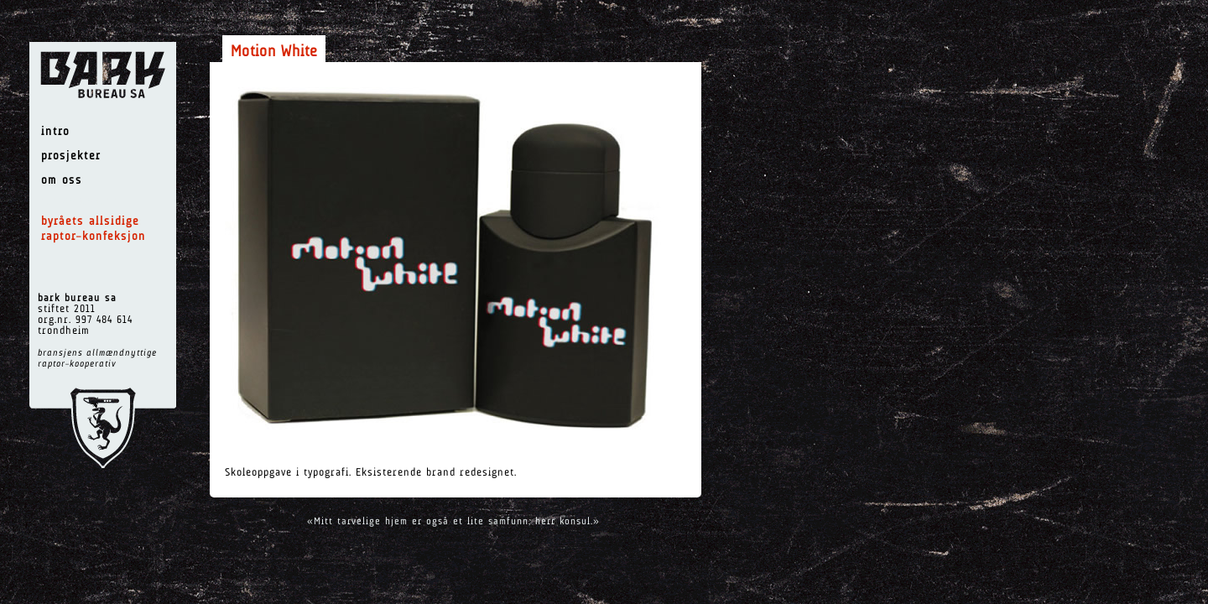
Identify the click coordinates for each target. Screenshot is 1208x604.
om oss (61, 180)
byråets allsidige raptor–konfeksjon (93, 229)
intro (55, 132)
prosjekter (71, 156)
